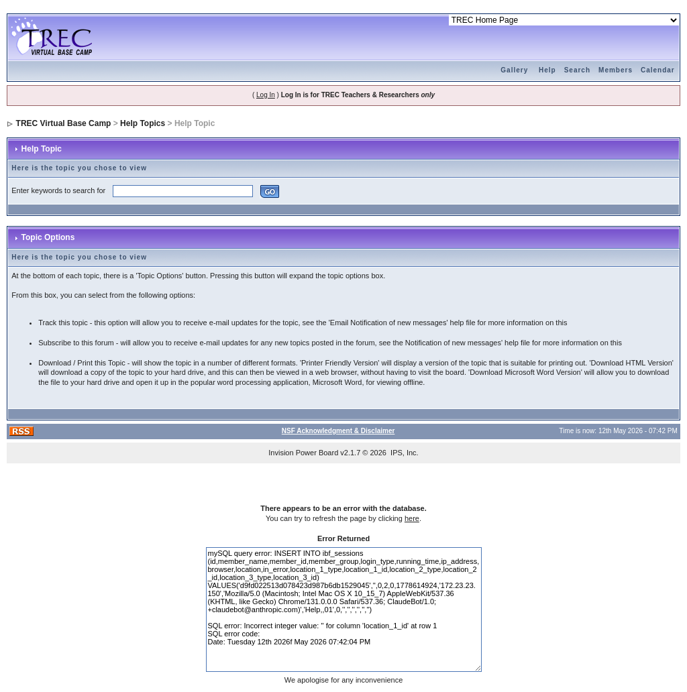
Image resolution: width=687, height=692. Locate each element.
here (412, 518)
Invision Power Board (303, 453)
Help (547, 70)
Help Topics (142, 123)
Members (615, 70)
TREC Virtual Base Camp (63, 123)
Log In (265, 95)
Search (577, 70)
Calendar (658, 70)
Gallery (514, 70)
